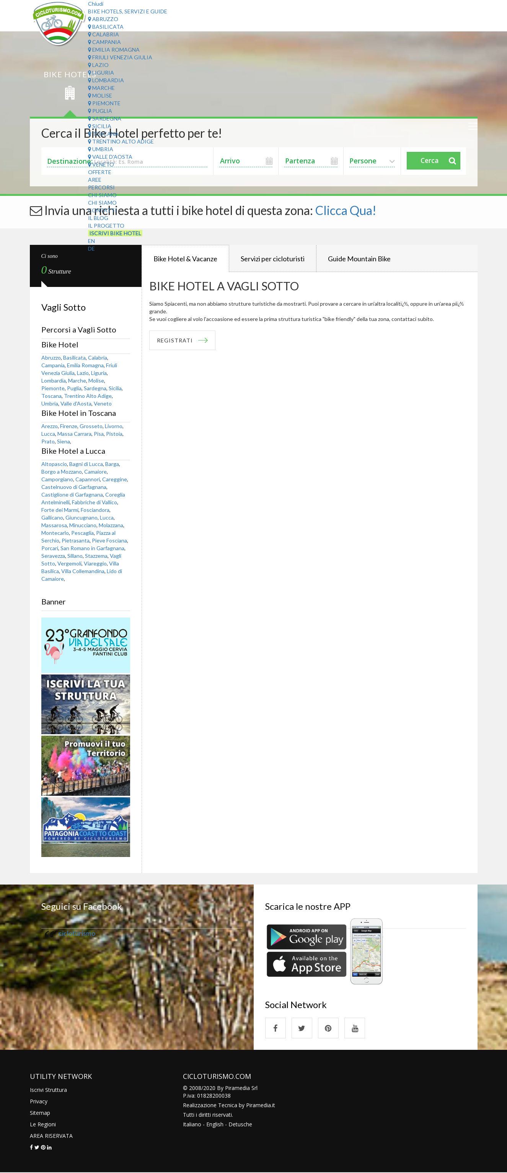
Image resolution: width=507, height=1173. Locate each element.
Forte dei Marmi (59, 510)
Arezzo (49, 426)
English (214, 1124)
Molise (100, 95)
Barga (112, 464)
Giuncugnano (81, 517)
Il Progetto (106, 225)
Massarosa (54, 525)
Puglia (100, 111)
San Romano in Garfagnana (92, 548)
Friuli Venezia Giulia (120, 57)
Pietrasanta (76, 540)
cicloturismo (77, 933)
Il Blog (98, 218)
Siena (63, 441)
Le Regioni (43, 1124)
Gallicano (52, 517)
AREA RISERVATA (51, 1136)
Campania (104, 42)
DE (91, 248)
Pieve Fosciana (109, 540)
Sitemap (40, 1113)
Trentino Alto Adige (121, 141)
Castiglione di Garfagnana (72, 494)
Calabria (103, 34)
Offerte (99, 172)
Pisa (99, 433)
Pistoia (114, 433)
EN (91, 241)
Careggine (114, 479)
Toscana (103, 133)
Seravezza (53, 555)
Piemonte (104, 103)
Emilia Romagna (114, 49)
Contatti (102, 210)
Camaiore (95, 471)
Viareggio (95, 563)
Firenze (68, 426)
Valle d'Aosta (110, 156)
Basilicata (106, 26)
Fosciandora (95, 510)
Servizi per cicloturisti (273, 258)
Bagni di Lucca (86, 464)
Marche (101, 88)
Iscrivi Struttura (48, 1090)
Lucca (48, 433)
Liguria (101, 72)
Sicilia (99, 126)
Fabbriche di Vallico (94, 502)
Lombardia (106, 80)
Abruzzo (103, 19)
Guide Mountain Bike (359, 258)
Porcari (49, 548)
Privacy (38, 1101)
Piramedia (258, 1105)
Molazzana (111, 525)
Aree (94, 179)
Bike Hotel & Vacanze (185, 258)
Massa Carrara (74, 433)
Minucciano (82, 525)
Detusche (240, 1124)
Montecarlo (55, 532)
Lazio (98, 65)
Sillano (75, 555)
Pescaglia (82, 532)
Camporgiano (57, 479)
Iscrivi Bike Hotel (115, 233)
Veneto (101, 164)
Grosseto (91, 426)
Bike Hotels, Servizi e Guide (127, 11)
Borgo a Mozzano (61, 471)
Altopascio (54, 464)
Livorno (113, 426)
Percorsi (101, 187)
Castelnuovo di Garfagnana (73, 487)
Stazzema (96, 555)
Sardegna (104, 118)
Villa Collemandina (82, 571)
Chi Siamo (102, 195)
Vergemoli (69, 563)
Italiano (192, 1124)
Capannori (87, 479)
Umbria (100, 149)
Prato (48, 441)
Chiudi (95, 3)
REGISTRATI (175, 340)
